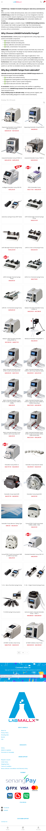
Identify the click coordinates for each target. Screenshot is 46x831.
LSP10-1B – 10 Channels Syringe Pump (12, 308)
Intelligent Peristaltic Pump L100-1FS (11, 187)
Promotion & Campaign (7, 752)
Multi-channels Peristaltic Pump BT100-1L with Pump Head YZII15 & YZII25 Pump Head (34, 434)
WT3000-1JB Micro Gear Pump (34, 643)
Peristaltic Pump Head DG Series (34, 464)
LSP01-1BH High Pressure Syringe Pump (12, 247)
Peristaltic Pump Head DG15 (11, 494)
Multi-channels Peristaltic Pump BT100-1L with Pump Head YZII (11, 433)
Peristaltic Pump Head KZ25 (34, 494)
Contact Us (4, 821)
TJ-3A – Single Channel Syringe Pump (34, 585)
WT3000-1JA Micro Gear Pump (12, 643)
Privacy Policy (4, 733)
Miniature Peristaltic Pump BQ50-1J (34, 338)
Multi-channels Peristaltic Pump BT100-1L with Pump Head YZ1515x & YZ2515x (11, 402)
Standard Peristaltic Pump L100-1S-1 (34, 554)
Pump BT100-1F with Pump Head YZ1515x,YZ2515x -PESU (34, 524)
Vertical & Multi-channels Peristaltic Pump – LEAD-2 (34, 612)
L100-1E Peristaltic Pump (34, 187)
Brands (3, 737)
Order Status (4, 762)
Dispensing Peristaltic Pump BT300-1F (34, 127)
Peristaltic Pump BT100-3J (12, 464)
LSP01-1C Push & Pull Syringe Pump (34, 247)
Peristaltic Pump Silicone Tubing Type (12, 523)
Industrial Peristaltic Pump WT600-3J (12, 158)
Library (3, 748)
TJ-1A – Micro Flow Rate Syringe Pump (12, 585)
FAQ (2, 739)
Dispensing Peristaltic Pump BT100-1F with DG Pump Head (12, 128)
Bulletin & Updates (6, 750)
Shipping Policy (5, 764)
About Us (3, 730)
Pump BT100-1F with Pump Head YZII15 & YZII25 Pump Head (12, 555)
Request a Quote (5, 760)
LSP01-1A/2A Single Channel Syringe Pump (34, 217)
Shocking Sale (5, 735)
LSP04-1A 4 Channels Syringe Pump (34, 277)
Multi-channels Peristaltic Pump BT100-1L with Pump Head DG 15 (11, 370)
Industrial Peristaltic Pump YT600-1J (34, 158)
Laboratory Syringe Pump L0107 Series (12, 217)
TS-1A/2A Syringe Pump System (11, 612)
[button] (44, 2)
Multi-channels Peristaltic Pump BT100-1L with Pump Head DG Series (34, 370)
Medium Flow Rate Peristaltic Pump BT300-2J (34, 308)
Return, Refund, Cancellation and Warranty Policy (14, 768)
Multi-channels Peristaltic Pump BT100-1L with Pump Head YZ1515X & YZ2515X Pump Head (34, 402)
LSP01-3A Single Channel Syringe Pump (11, 277)
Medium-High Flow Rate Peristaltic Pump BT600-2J (12, 339)
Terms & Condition (6, 766)
